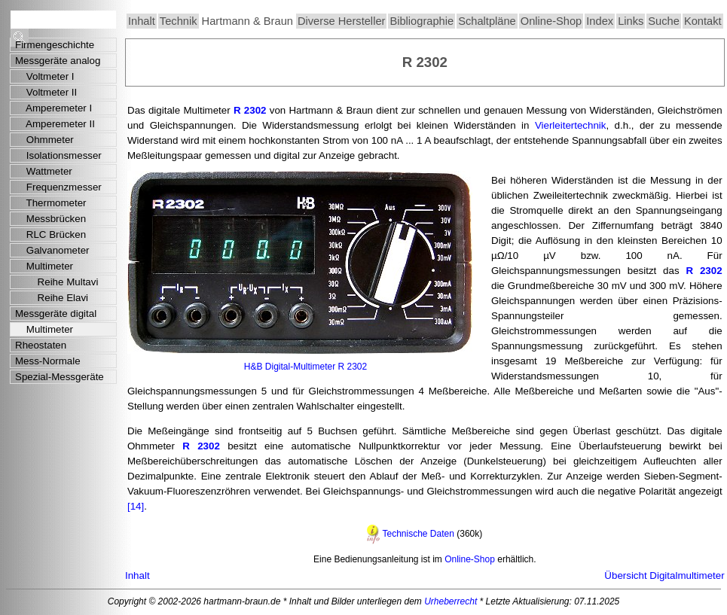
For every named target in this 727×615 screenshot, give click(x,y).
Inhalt (141, 21)
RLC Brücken (50, 234)
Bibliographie (421, 21)
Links (630, 21)
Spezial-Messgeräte (59, 376)
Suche (664, 21)
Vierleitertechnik (570, 125)
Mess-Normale (48, 361)
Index (599, 21)
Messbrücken (50, 218)
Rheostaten (40, 345)
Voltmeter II (46, 92)
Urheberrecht (450, 601)
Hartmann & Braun (247, 21)
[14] (135, 506)
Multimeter (44, 266)
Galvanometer (52, 250)
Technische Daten (418, 533)
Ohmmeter (44, 139)
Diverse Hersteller (341, 21)
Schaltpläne (487, 21)
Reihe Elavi (51, 297)
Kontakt (703, 21)
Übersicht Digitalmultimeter (664, 575)
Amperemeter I (53, 108)
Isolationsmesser (58, 155)
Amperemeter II (55, 123)
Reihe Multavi (56, 282)
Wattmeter (43, 171)
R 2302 (250, 110)
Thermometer (51, 203)
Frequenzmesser (58, 187)
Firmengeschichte (54, 44)
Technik (178, 21)
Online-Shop (551, 21)
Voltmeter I (45, 76)
